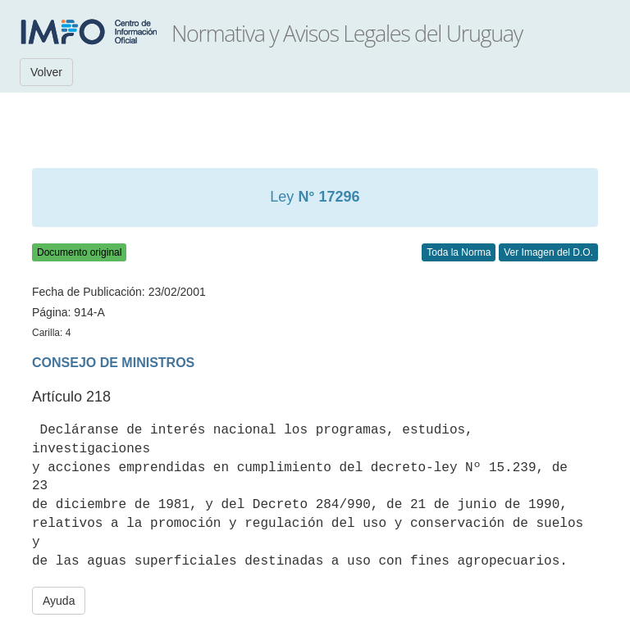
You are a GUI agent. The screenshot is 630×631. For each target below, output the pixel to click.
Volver (46, 72)
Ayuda (59, 600)
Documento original (79, 252)
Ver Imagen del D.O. (548, 252)
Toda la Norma (459, 252)
